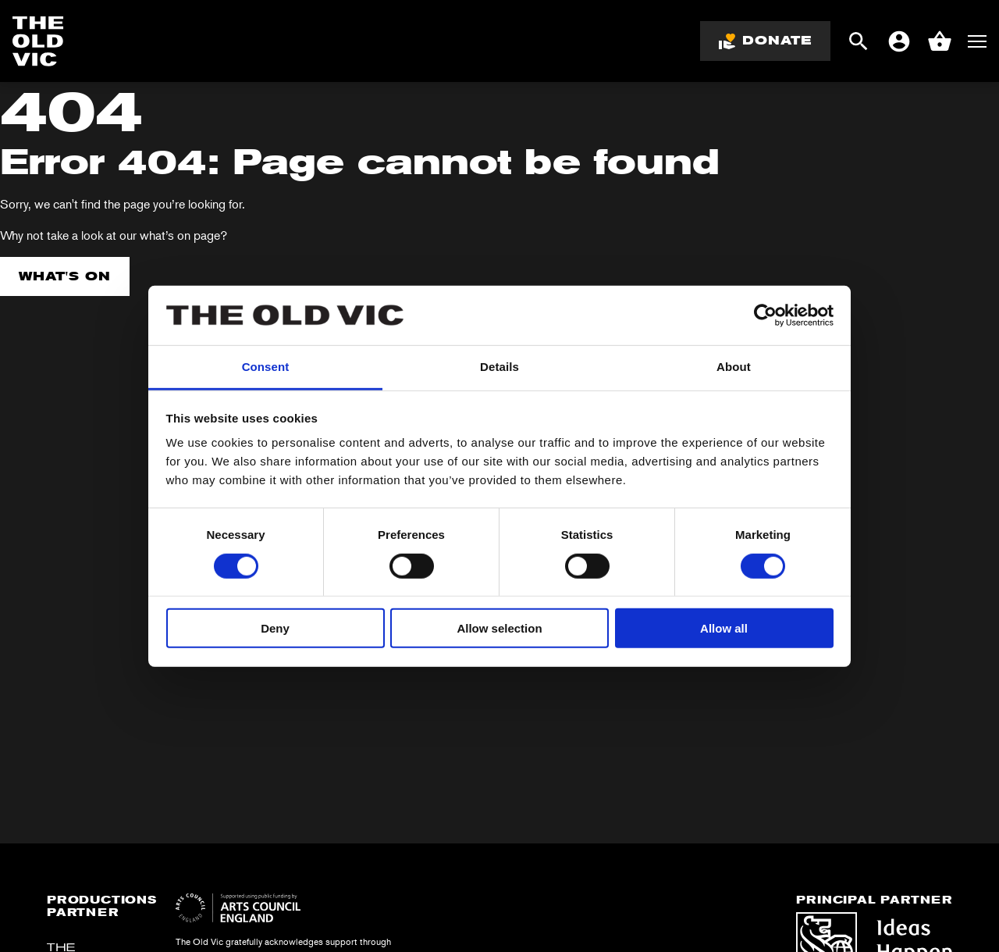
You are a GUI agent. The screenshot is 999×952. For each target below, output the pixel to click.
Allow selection (499, 628)
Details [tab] (499, 366)
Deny (275, 628)
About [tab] (733, 366)
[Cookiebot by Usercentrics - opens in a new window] (765, 315)
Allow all (724, 628)
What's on (65, 276)
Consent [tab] (266, 366)
